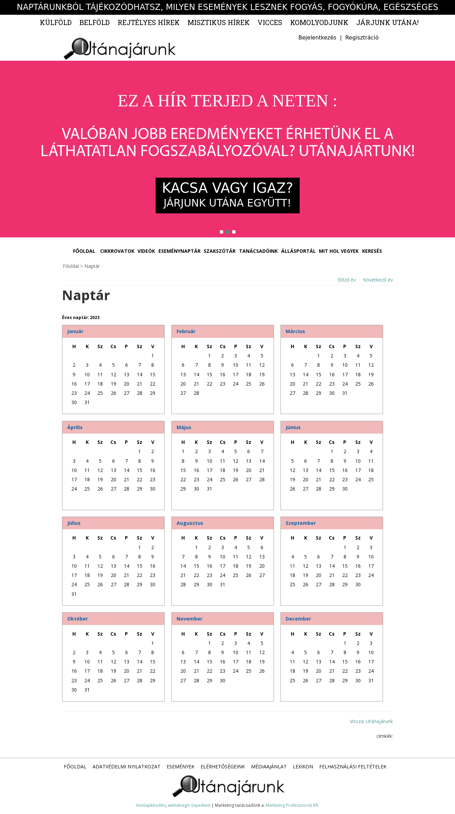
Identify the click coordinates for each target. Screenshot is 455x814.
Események (180, 766)
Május (184, 427)
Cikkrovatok (117, 251)
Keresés (372, 251)
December (298, 618)
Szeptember (301, 523)
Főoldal (84, 251)
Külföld (56, 22)
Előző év (347, 279)
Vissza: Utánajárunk (371, 721)
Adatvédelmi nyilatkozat (126, 766)
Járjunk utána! (387, 22)
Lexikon (303, 766)
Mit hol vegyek (339, 251)
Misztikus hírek (219, 22)
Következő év (378, 279)
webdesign (178, 805)
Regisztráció (362, 37)
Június (293, 427)
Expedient (201, 805)
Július (74, 523)
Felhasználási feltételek (352, 766)
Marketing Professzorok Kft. (292, 805)
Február (186, 331)
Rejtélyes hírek (149, 22)
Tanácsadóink (258, 251)
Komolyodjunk (319, 22)
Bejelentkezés (317, 37)
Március (295, 331)
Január (75, 331)
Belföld (95, 22)
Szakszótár (220, 251)
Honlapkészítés (151, 805)
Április (75, 427)
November (189, 618)
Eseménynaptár (179, 251)
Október (77, 618)
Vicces (270, 22)
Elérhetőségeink (223, 766)
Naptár (92, 266)
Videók (146, 251)
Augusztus (190, 523)
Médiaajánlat (269, 766)
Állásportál (298, 251)
